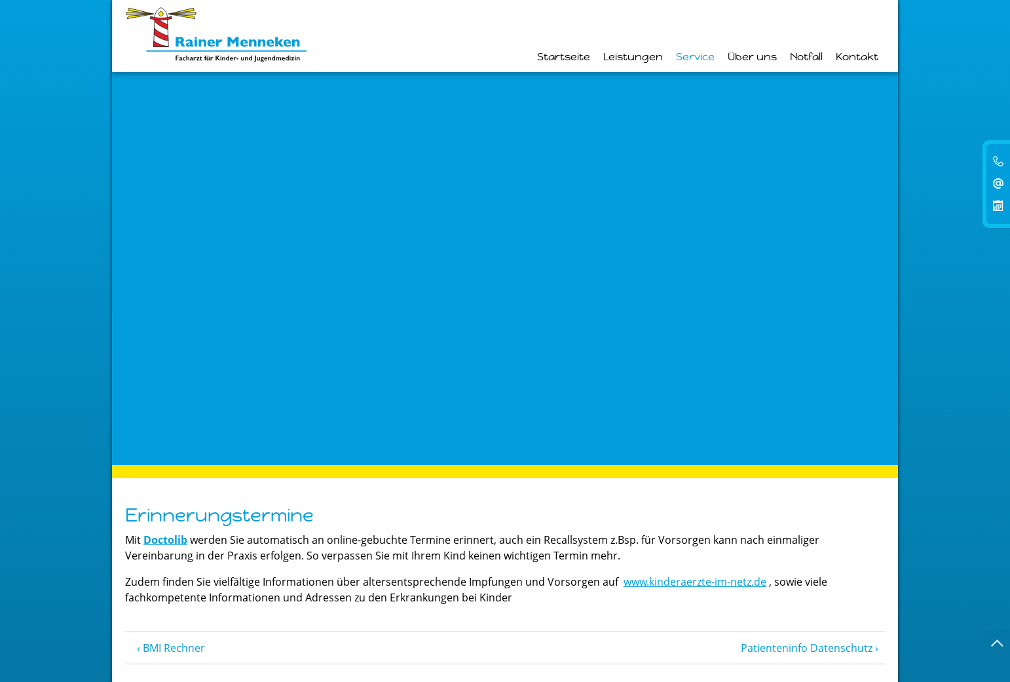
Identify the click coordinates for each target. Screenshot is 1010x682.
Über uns (752, 57)
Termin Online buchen (504, 585)
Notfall (806, 57)
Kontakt (857, 57)
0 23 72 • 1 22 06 (183, 528)
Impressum (202, 641)
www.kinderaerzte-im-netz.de (695, 189)
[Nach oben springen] (997, 643)
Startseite (563, 57)
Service (695, 57)
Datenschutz (271, 641)
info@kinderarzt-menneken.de (199, 559)
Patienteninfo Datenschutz (806, 255)
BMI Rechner (174, 255)
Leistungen (633, 57)
